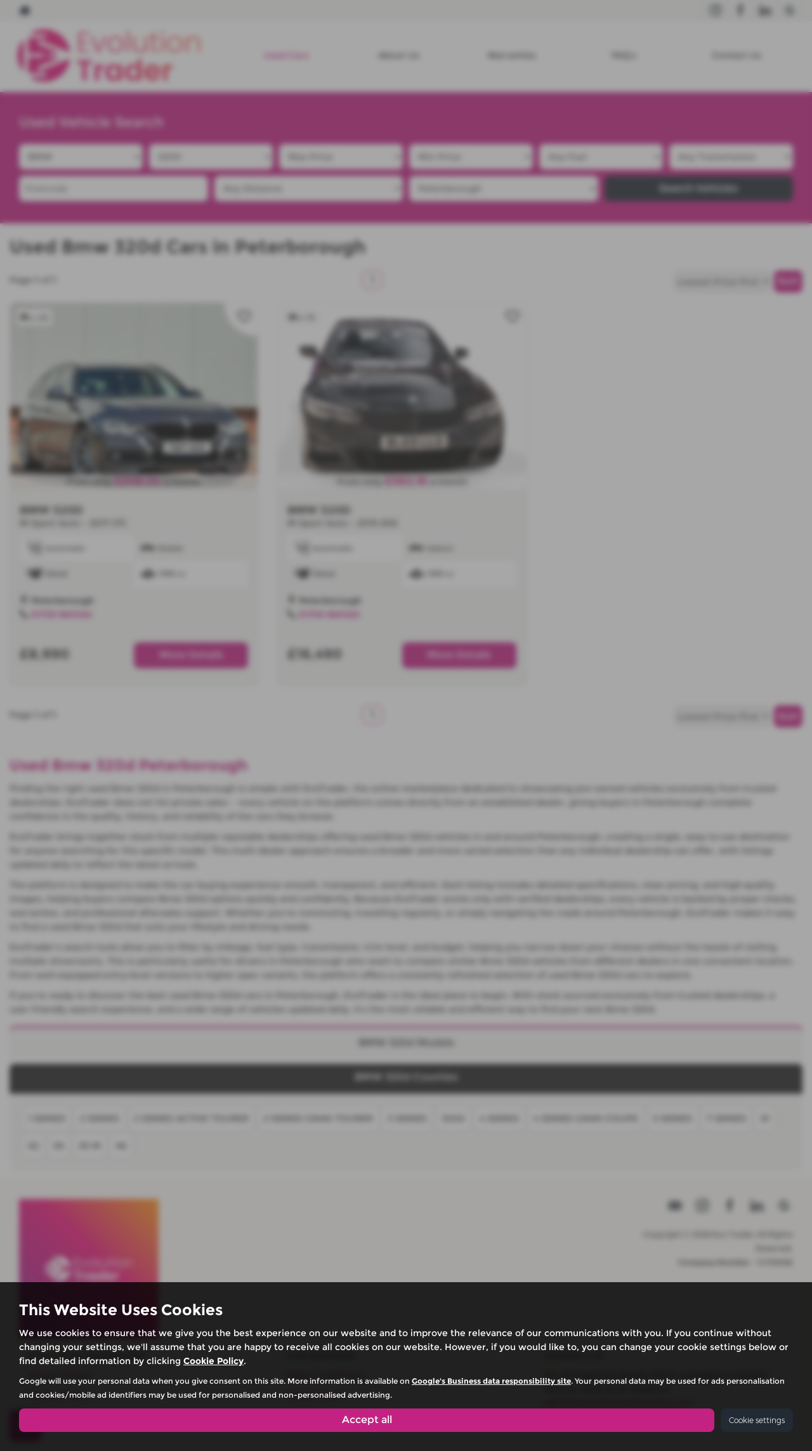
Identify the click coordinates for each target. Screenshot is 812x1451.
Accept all (367, 1420)
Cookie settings (757, 1420)
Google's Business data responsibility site (491, 1381)
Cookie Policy (213, 1361)
